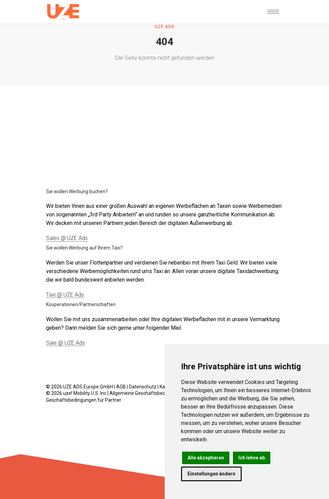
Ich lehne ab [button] (251, 457)
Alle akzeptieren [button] (206, 457)
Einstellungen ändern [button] (211, 473)
